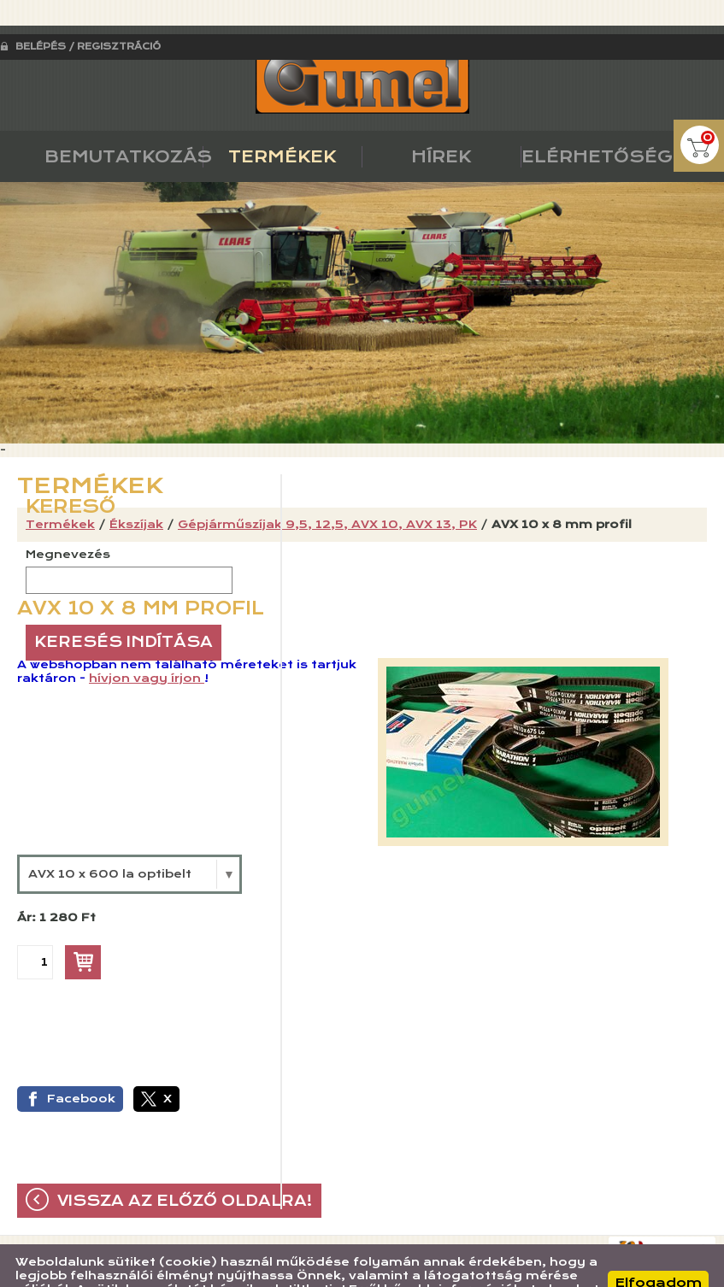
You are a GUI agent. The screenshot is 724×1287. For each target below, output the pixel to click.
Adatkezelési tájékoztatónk (132, 1269)
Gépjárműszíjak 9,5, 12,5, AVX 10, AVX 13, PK (327, 490)
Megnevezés (68, 520)
